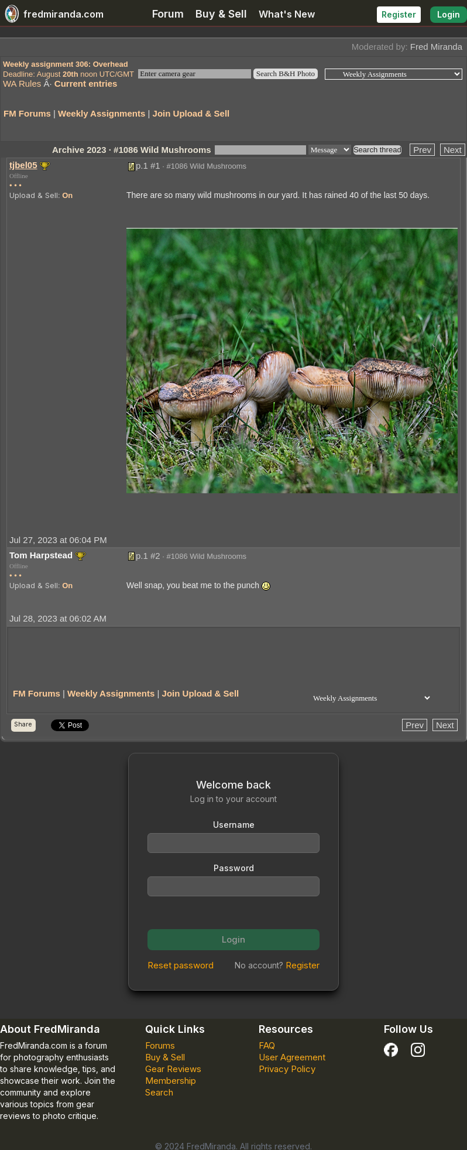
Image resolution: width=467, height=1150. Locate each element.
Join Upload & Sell (191, 113)
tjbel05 (23, 165)
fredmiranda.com (52, 14)
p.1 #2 (148, 556)
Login (448, 14)
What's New (287, 14)
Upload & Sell (33, 195)
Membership (170, 1080)
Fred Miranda (436, 47)
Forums (160, 1045)
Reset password (180, 965)
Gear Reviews (173, 1068)
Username (234, 825)
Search (159, 1092)
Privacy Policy (287, 1068)
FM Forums (27, 113)
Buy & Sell (221, 14)
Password (234, 868)
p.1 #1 (148, 165)
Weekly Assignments (101, 113)
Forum (168, 14)
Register (399, 14)
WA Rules (22, 83)
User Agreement (292, 1057)
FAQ (267, 1045)
